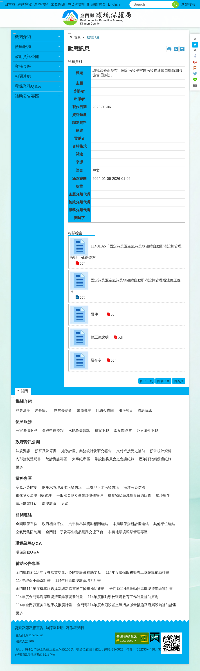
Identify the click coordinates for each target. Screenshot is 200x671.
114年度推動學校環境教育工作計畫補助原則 (123, 597)
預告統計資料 (160, 451)
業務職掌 (84, 410)
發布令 (96, 360)
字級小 (195, 39)
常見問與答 (123, 431)
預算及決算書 (45, 451)
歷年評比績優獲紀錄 (155, 459)
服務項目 (126, 410)
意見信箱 (41, 4)
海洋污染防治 (134, 487)
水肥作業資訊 (79, 431)
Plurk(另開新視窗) (195, 68)
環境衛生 (163, 495)
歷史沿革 (23, 410)
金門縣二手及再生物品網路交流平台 (74, 532)
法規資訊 (23, 451)
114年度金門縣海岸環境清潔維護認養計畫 (49, 597)
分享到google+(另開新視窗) (195, 62)
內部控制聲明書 (28, 459)
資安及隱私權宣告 (29, 628)
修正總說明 (100, 337)
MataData (176, 49)
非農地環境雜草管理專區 (128, 532)
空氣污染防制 (26, 487)
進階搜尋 (188, 4)
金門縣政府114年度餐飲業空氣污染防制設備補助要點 (58, 572)
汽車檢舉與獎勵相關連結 (88, 524)
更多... (21, 467)
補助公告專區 (27, 96)
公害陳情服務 (26, 431)
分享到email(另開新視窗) (195, 85)
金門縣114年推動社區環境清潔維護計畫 (141, 589)
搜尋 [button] (175, 4)
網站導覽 (25, 4)
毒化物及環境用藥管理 (34, 495)
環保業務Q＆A (28, 86)
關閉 (24, 391)
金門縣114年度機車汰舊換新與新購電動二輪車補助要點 (60, 589)
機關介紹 (23, 36)
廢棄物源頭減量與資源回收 (129, 495)
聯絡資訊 (145, 410)
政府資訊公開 (27, 56)
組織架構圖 (105, 410)
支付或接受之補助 (130, 451)
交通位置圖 (84, 649)
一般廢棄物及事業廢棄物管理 (79, 495)
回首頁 (9, 4)
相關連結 (23, 76)
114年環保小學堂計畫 (33, 581)
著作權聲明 (75, 628)
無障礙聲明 (55, 628)
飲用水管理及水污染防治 (62, 487)
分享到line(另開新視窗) (195, 80)
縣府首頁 (98, 4)
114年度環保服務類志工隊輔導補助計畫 (137, 572)
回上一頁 (146, 381)
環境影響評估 (26, 504)
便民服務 (23, 46)
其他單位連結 (164, 524)
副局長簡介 (63, 410)
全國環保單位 (26, 524)
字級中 (195, 45)
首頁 (77, 37)
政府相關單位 (53, 524)
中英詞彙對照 (78, 4)
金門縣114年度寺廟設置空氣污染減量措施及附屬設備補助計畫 (127, 605)
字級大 (195, 50)
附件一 (96, 314)
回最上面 (163, 381)
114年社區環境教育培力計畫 (78, 581)
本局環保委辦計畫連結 (131, 524)
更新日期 (22, 635)
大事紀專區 (81, 459)
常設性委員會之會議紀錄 (114, 459)
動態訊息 (93, 37)
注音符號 (182, 49)
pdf (81, 263)
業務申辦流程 (53, 431)
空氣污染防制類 (28, 532)
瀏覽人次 (22, 641)
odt (81, 297)
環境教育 (49, 504)
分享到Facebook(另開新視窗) (195, 56)
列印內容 (169, 49)
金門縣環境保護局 (100, 18)
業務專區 (23, 66)
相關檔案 (75, 233)
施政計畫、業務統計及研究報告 (86, 451)
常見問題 (58, 4)
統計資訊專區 (56, 459)
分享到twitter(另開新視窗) (195, 74)
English (114, 4)
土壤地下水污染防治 (102, 487)
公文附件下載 (147, 431)
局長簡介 (42, 410)
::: (1, 2)
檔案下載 (102, 431)
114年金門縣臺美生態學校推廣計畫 (44, 605)
